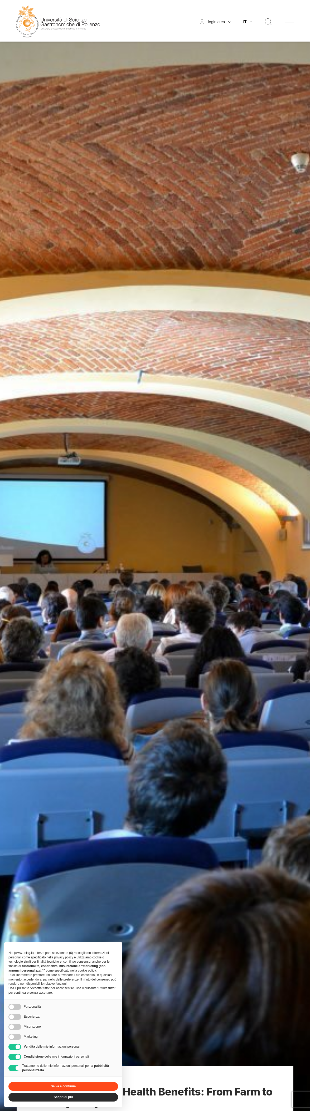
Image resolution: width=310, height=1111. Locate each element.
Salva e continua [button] (63, 1086)
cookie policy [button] (87, 970)
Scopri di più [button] (63, 1097)
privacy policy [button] (63, 957)
